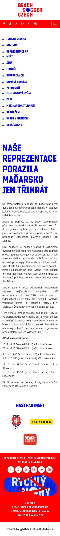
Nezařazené (14, 124)
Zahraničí (13, 88)
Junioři (11, 69)
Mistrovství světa (18, 93)
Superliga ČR (15, 75)
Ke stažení (13, 112)
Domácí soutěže (16, 81)
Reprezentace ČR (17, 51)
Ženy (9, 62)
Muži (9, 56)
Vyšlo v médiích (17, 118)
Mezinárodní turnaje (20, 105)
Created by (17, 529)
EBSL (9, 99)
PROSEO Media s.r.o (43, 528)
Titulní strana (16, 38)
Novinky (11, 45)
